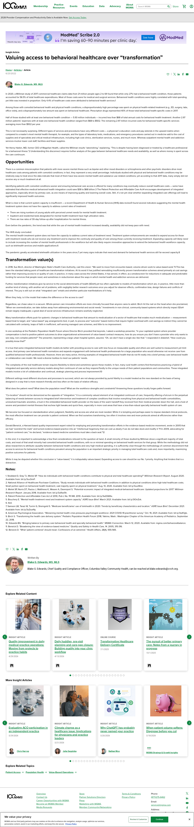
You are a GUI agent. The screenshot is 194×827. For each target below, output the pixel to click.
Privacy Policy (128, 797)
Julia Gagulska (70, 751)
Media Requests (44, 807)
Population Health (35, 772)
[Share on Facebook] (183, 74)
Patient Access (13, 772)
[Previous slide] (5, 637)
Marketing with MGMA (90, 804)
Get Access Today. (78, 17)
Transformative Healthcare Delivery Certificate (116, 643)
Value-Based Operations (61, 772)
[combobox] (151, 6)
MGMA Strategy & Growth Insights (162, 753)
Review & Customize (138, 819)
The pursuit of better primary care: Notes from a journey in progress (164, 645)
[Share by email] (187, 74)
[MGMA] (15, 6)
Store (82, 793)
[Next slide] (189, 637)
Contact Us (41, 797)
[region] (97, 819)
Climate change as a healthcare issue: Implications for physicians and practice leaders (73, 733)
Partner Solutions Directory (92, 797)
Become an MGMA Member (49, 804)
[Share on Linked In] (178, 74)
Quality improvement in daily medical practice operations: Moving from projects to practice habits (26, 647)
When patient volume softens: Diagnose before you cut (164, 729)
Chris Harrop (23, 751)
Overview (41, 793)
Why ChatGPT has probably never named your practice (117, 729)
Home (9, 70)
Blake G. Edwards (29, 84)
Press (82, 800)
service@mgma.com (161, 805)
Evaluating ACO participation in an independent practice (28, 729)
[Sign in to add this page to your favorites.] (167, 74)
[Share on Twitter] (174, 74)
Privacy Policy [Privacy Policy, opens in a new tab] (71, 824)
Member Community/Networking (95, 807)
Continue (159, 819)
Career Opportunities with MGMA (52, 800)
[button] (184, 6)
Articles (18, 70)
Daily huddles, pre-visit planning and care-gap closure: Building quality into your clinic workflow (74, 647)
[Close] (189, 819)
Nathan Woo (114, 751)
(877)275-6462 (158, 797)
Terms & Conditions (131, 793)
